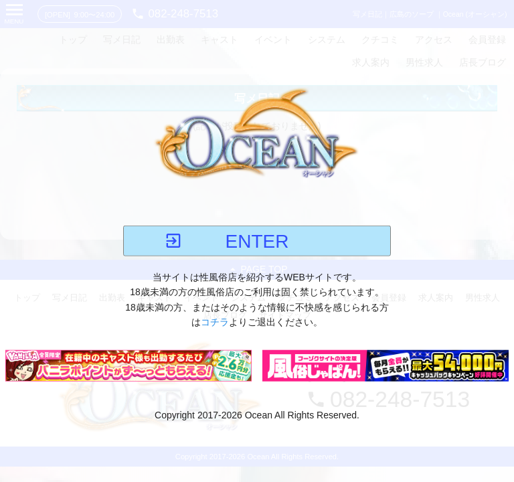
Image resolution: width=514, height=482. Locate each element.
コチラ (215, 322)
